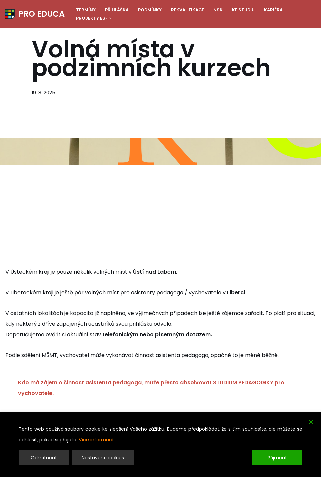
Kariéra (273, 10)
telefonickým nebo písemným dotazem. (157, 334)
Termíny (86, 10)
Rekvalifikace (187, 10)
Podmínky (150, 10)
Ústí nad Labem (154, 272)
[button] (110, 18)
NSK (218, 10)
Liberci (236, 292)
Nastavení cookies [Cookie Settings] (103, 457)
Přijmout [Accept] (277, 457)
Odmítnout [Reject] (44, 457)
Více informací (96, 439)
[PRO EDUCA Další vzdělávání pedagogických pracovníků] (35, 14)
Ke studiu (243, 10)
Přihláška (117, 10)
